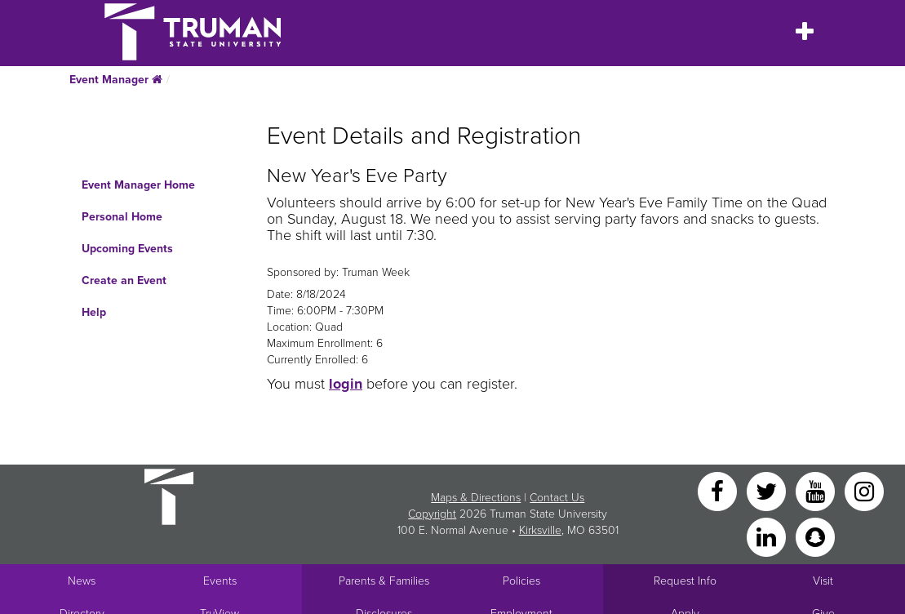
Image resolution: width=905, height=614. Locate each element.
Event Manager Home (138, 185)
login (345, 384)
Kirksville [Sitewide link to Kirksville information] (540, 530)
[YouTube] (816, 490)
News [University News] (81, 581)
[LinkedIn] (767, 536)
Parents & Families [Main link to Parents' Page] (384, 581)
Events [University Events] (220, 581)
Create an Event (124, 280)
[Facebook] (718, 490)
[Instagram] (864, 490)
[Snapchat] (815, 536)
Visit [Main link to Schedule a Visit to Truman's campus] (823, 581)
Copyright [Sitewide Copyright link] (432, 514)
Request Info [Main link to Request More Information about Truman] (685, 581)
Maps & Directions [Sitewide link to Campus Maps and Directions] (476, 498)
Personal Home (122, 217)
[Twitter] (767, 490)
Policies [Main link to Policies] (521, 581)
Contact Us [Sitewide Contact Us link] (557, 498)
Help (94, 312)
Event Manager (115, 80)
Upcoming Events (127, 249)
